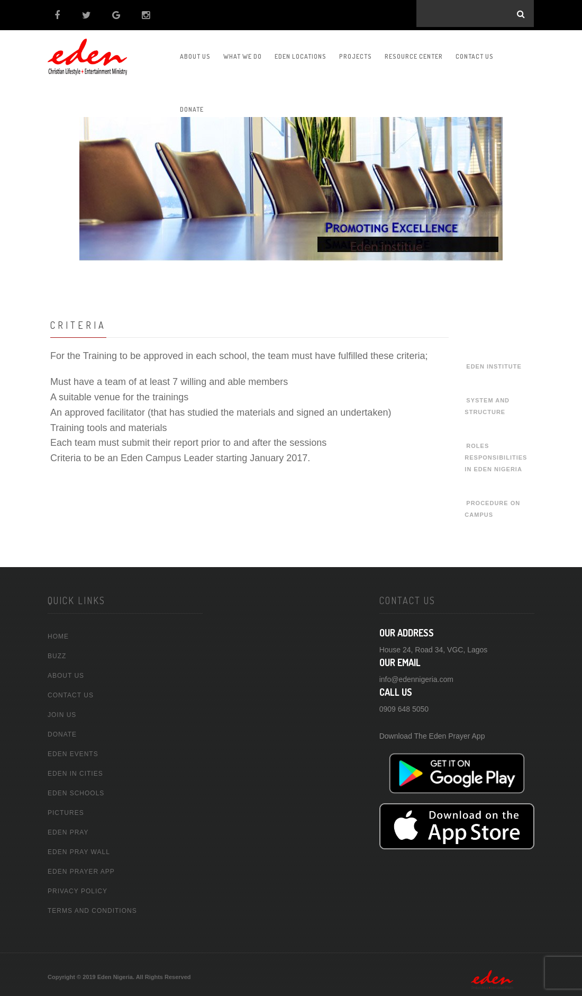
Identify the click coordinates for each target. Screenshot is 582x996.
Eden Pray (68, 829)
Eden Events (73, 751)
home (58, 633)
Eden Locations (300, 53)
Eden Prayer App (81, 868)
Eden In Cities (75, 770)
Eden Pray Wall (79, 849)
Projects (355, 53)
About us (195, 53)
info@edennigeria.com (416, 675)
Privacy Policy (77, 888)
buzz (57, 653)
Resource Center (414, 53)
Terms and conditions (92, 907)
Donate (62, 731)
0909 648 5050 (404, 705)
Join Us (62, 711)
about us (66, 672)
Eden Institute (493, 363)
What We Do (242, 53)
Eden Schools (76, 790)
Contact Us (475, 53)
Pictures (66, 809)
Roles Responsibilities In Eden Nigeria (496, 454)
